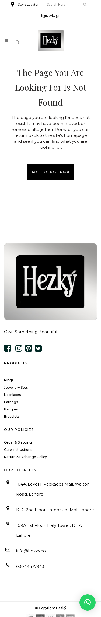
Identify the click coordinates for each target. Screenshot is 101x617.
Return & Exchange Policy (25, 457)
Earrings (11, 402)
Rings (8, 380)
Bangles (11, 409)
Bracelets (11, 416)
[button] (87, 602)
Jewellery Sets (16, 387)
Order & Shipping (18, 442)
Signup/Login (50, 15)
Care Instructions (18, 450)
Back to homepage (50, 172)
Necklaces (12, 395)
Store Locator (28, 4)
